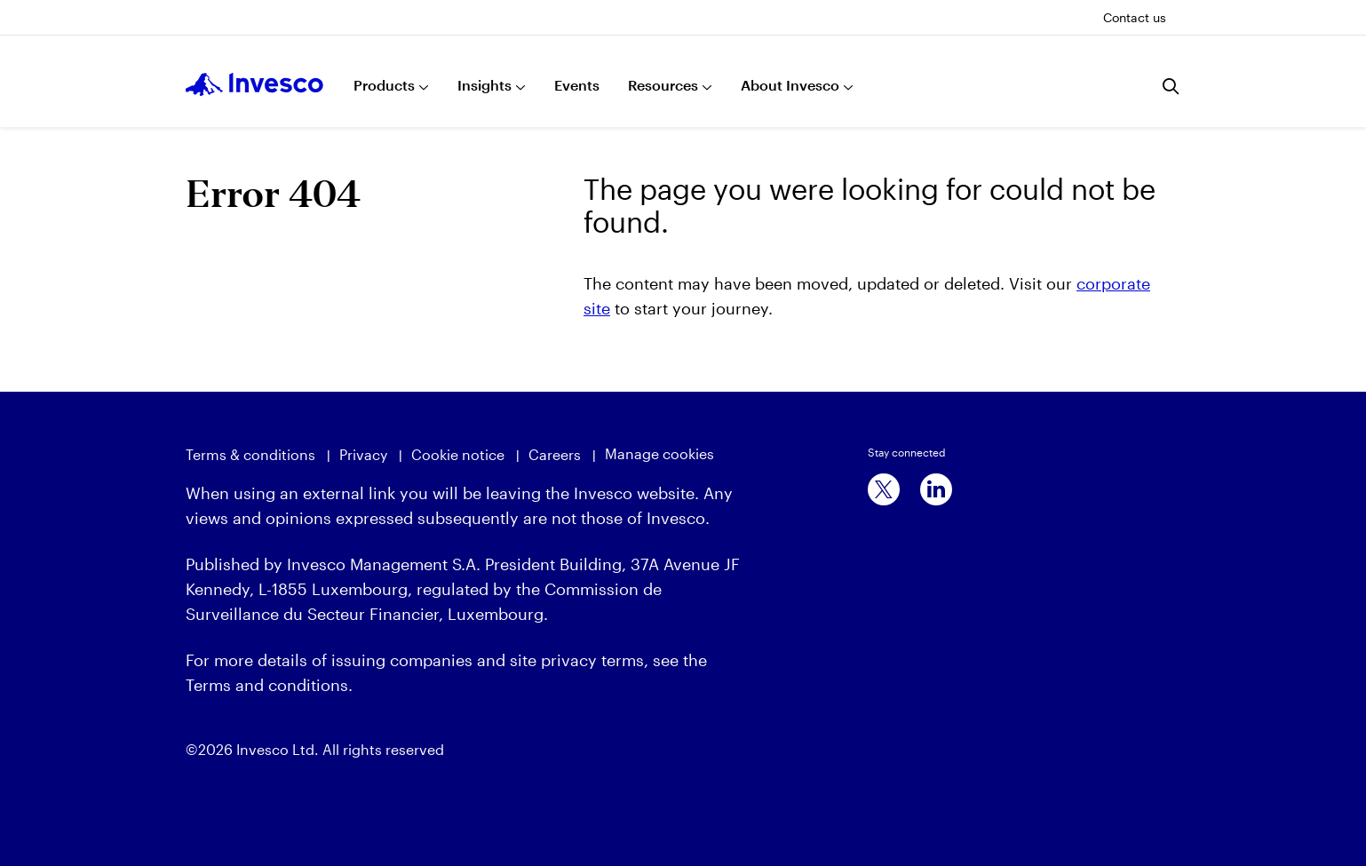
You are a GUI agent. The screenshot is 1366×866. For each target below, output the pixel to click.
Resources (663, 84)
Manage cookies (659, 453)
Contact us (1134, 17)
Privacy (363, 454)
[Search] (1171, 86)
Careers (554, 454)
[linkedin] (936, 489)
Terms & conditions (250, 454)
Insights (484, 84)
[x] (884, 489)
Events (577, 84)
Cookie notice (457, 454)
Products (384, 84)
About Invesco (790, 84)
